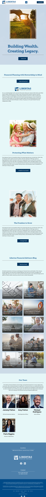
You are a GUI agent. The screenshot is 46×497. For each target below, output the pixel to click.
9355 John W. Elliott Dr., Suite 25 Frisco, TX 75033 (23, 450)
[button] (26, 2)
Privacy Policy (23, 492)
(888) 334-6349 (24, 473)
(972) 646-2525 (24, 472)
